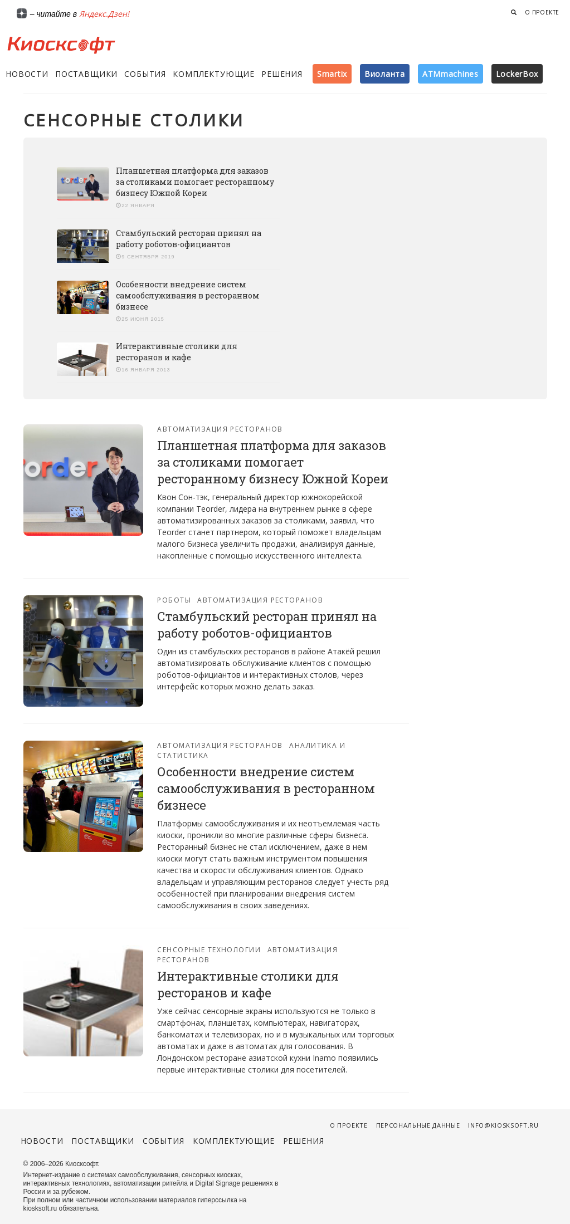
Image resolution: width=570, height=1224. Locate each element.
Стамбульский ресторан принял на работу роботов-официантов (188, 238)
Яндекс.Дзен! (104, 13)
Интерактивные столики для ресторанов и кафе (176, 352)
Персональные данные (418, 1125)
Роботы (174, 600)
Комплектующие (214, 73)
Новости (27, 73)
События (145, 73)
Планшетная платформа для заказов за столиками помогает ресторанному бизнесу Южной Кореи (195, 181)
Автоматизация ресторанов (220, 429)
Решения (282, 73)
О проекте (542, 12)
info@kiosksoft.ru (503, 1125)
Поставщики (86, 73)
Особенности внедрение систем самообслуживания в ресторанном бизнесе (188, 295)
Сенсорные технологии (209, 949)
